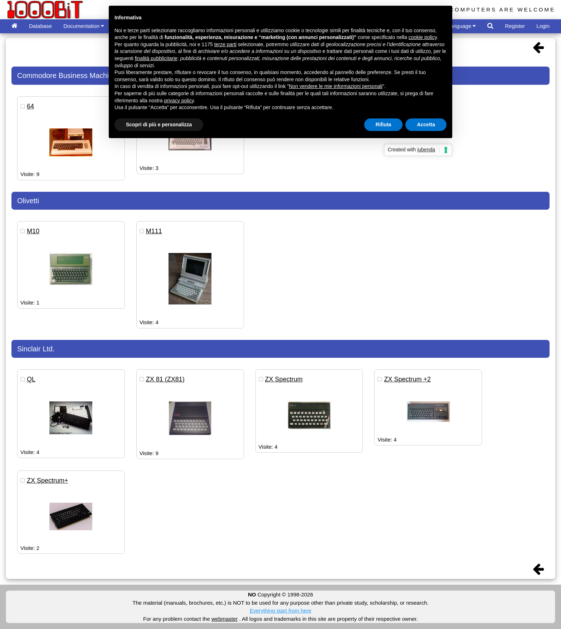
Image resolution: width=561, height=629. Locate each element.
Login (543, 26)
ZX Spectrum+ (47, 480)
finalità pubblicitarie (156, 58)
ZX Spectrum (284, 379)
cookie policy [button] (423, 37)
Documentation (83, 26)
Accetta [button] (426, 124)
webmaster (224, 619)
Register (515, 26)
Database (40, 26)
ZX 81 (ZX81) (165, 379)
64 (30, 106)
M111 (154, 231)
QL (31, 379)
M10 (33, 231)
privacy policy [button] (179, 100)
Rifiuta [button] (383, 124)
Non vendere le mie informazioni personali (335, 86)
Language (462, 26)
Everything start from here (281, 611)
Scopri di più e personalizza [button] (159, 124)
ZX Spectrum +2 (407, 379)
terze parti (225, 44)
